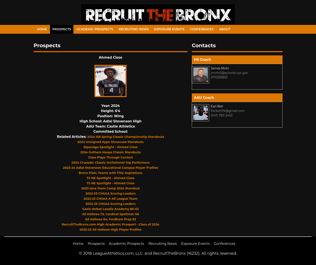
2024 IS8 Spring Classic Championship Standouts (125, 137)
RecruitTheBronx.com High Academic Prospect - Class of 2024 (110, 224)
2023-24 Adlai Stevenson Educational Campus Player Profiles (110, 168)
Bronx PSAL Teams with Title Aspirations (110, 173)
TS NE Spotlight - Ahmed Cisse (111, 178)
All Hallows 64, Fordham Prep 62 (110, 219)
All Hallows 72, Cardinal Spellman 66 (110, 214)
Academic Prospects (95, 29)
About (224, 29)
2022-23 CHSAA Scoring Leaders (110, 193)
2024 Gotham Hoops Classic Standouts (110, 152)
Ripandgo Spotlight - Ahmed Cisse (110, 147)
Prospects (61, 29)
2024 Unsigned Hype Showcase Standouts (110, 142)
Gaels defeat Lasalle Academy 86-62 (110, 209)
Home (42, 29)
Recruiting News (134, 29)
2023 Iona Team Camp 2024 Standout (110, 188)
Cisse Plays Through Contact (110, 157)
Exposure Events (169, 29)
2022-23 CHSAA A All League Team (110, 199)
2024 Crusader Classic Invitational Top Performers (110, 162)
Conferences (201, 29)
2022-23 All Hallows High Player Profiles (111, 229)
